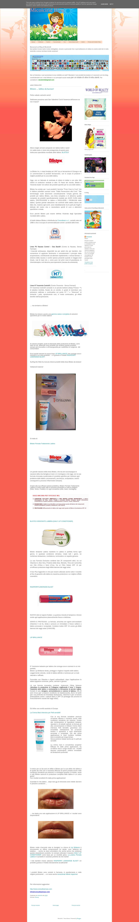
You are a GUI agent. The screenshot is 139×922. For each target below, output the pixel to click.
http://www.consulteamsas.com (41, 889)
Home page (56, 905)
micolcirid (89, 236)
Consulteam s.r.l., (63, 220)
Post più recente (35, 905)
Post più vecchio (76, 905)
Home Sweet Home (73, 42)
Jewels (83, 42)
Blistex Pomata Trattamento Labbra (42, 444)
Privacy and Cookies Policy (94, 42)
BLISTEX (65, 152)
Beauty (33, 42)
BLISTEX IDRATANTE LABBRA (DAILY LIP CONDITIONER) (51, 521)
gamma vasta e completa (60, 314)
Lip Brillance (75, 847)
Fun (65, 42)
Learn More (104, 4)
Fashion (48, 42)
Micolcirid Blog (47, 10)
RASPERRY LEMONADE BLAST (66, 861)
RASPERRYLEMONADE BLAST (41, 587)
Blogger (79, 918)
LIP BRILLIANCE (61, 354)
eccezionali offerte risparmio (67, 874)
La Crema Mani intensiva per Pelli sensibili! (45, 712)
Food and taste (56, 42)
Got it (111, 4)
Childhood (40, 42)
